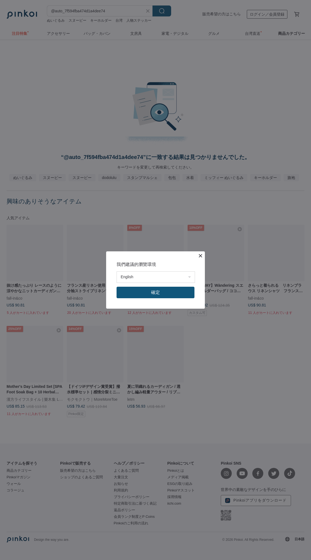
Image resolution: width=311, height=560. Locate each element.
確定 (155, 292)
